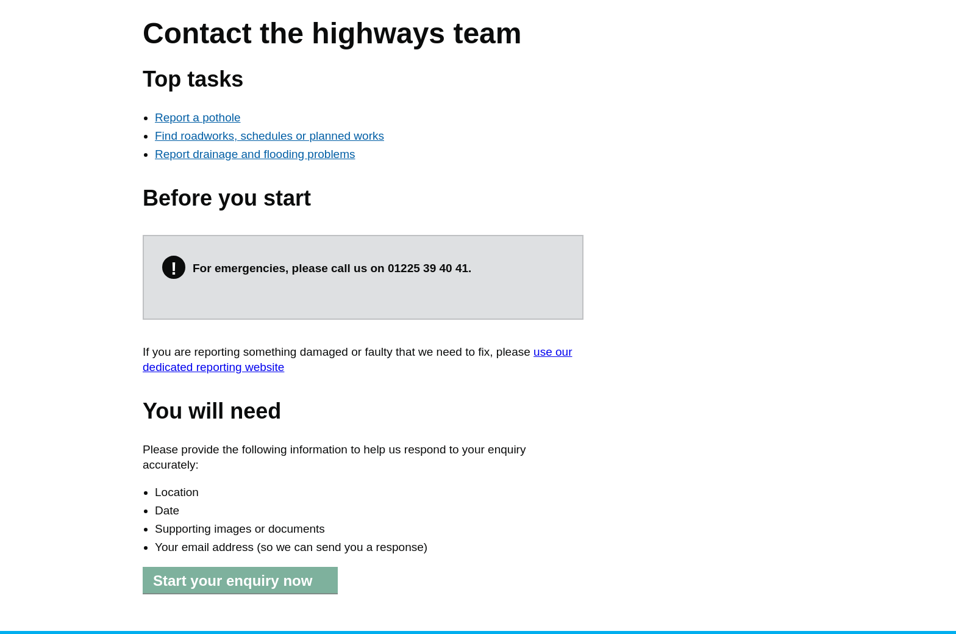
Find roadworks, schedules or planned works (269, 135)
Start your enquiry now (232, 580)
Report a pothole (198, 117)
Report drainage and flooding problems (255, 154)
